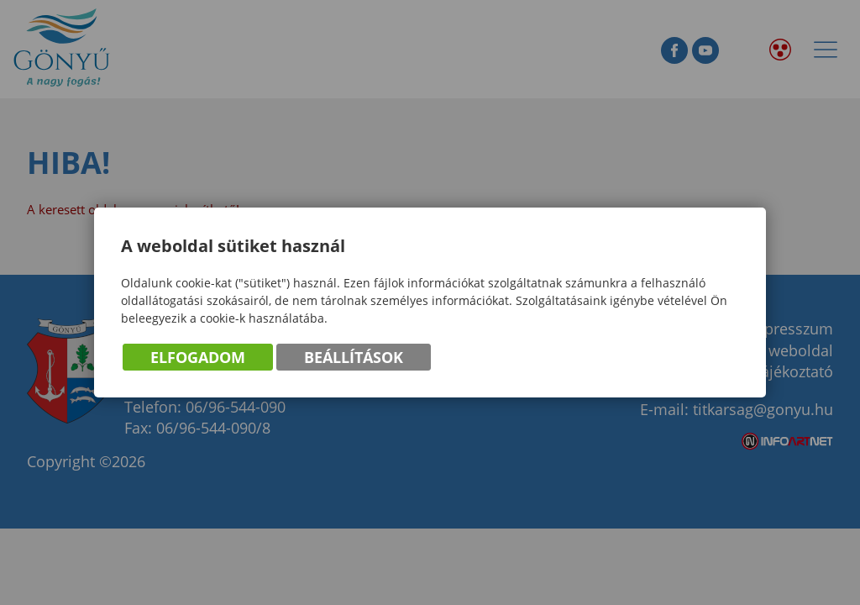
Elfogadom (197, 357)
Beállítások (353, 357)
